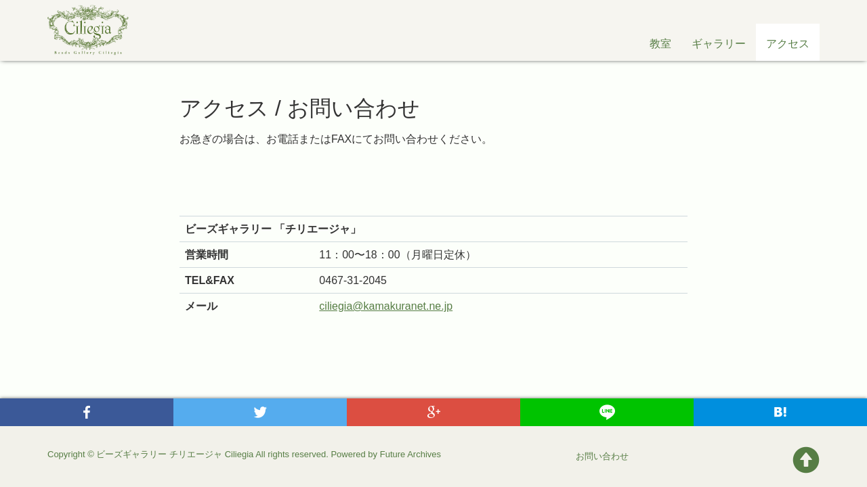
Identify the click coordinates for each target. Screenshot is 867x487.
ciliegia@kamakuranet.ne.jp (385, 306)
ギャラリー (719, 43)
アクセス (787, 43)
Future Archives (410, 454)
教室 (660, 43)
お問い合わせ (602, 456)
